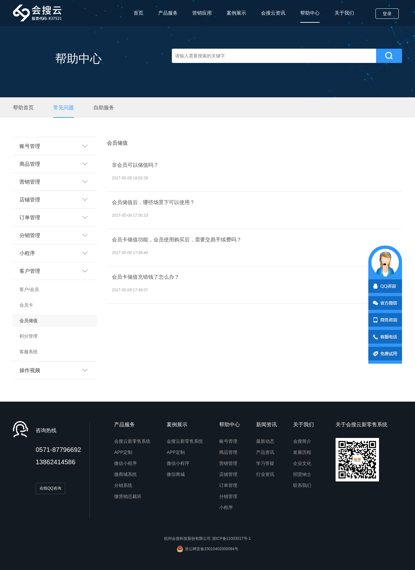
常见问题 (63, 107)
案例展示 (236, 13)
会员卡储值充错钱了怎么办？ (145, 277)
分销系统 (123, 485)
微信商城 (176, 474)
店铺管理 (228, 474)
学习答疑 (265, 463)
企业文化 (302, 463)
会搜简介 (302, 441)
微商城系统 (125, 474)
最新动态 (265, 441)
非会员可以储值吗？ (135, 165)
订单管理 (228, 485)
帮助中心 (310, 16)
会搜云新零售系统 (132, 441)
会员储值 (28, 320)
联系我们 (302, 485)
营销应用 (202, 13)
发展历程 (302, 452)
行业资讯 (265, 474)
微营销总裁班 (127, 496)
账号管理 (228, 441)
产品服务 (168, 13)
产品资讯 (265, 452)
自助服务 (103, 107)
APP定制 (123, 452)
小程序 (226, 507)
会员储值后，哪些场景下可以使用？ (153, 202)
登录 (387, 13)
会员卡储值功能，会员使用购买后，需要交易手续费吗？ (177, 239)
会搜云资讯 (273, 13)
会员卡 (26, 305)
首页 (138, 13)
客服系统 (28, 351)
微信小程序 (125, 463)
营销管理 (228, 463)
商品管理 (228, 452)
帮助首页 (23, 107)
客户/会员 (29, 289)
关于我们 (344, 13)
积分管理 (28, 336)
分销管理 (228, 496)
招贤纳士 (302, 474)
